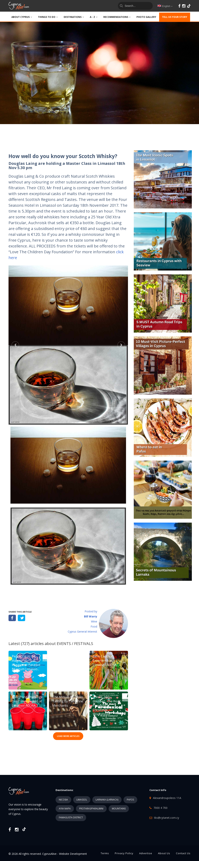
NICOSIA (63, 799)
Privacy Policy (124, 853)
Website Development (73, 854)
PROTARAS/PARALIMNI (91, 808)
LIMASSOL (81, 799)
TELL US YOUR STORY (174, 17)
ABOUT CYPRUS (21, 17)
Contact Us (183, 853)
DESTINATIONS (74, 17)
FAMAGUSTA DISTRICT (71, 817)
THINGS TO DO (48, 17)
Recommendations (117, 17)
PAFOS (130, 799)
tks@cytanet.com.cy (166, 818)
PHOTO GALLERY (146, 17)
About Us (164, 853)
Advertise (145, 853)
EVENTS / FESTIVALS (75, 643)
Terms (105, 853)
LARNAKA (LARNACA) (107, 799)
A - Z (94, 17)
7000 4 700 (160, 808)
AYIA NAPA (65, 808)
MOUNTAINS (119, 808)
